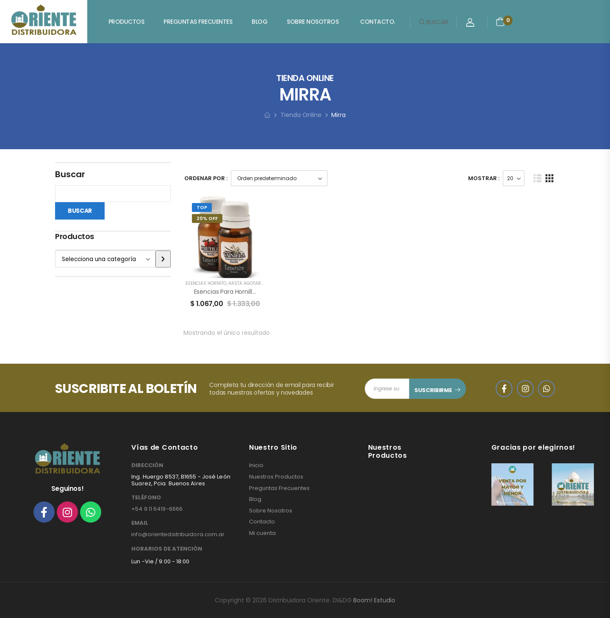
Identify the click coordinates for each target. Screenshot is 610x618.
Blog (259, 21)
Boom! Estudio (374, 600)
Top (202, 207)
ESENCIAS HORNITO (206, 283)
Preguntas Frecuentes (198, 21)
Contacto (262, 521)
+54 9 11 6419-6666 (157, 509)
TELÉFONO (146, 497)
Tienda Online (301, 115)
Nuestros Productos (276, 476)
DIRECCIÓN (147, 465)
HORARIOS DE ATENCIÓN (166, 549)
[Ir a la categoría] (163, 259)
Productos (126, 21)
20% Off (207, 218)
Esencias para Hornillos (226, 291)
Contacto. (377, 21)
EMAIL (139, 523)
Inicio (256, 465)
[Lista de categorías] (105, 259)
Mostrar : (483, 178)
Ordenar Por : (205, 178)
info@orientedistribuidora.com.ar (178, 534)
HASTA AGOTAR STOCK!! (253, 283)
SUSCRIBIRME (433, 390)
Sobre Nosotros (312, 21)
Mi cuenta (262, 533)
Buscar (70, 174)
